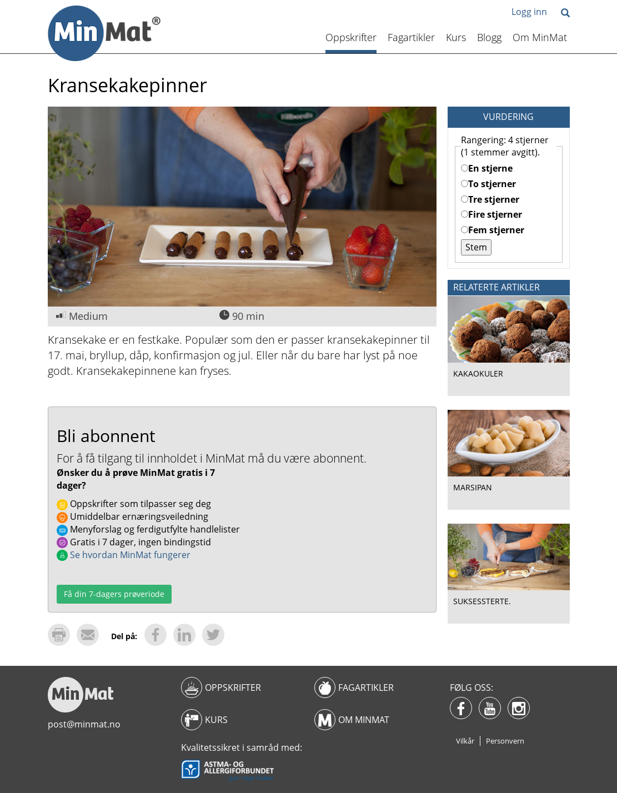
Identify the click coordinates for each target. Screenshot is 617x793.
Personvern (505, 741)
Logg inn (529, 12)
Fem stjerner (492, 230)
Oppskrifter (351, 37)
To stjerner (488, 184)
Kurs (456, 37)
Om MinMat (540, 37)
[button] (565, 13)
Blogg (489, 37)
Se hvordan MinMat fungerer (123, 555)
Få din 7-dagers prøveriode (114, 594)
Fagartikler (411, 37)
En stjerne (487, 168)
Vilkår (465, 741)
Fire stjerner (491, 214)
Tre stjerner (490, 199)
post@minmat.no (84, 724)
